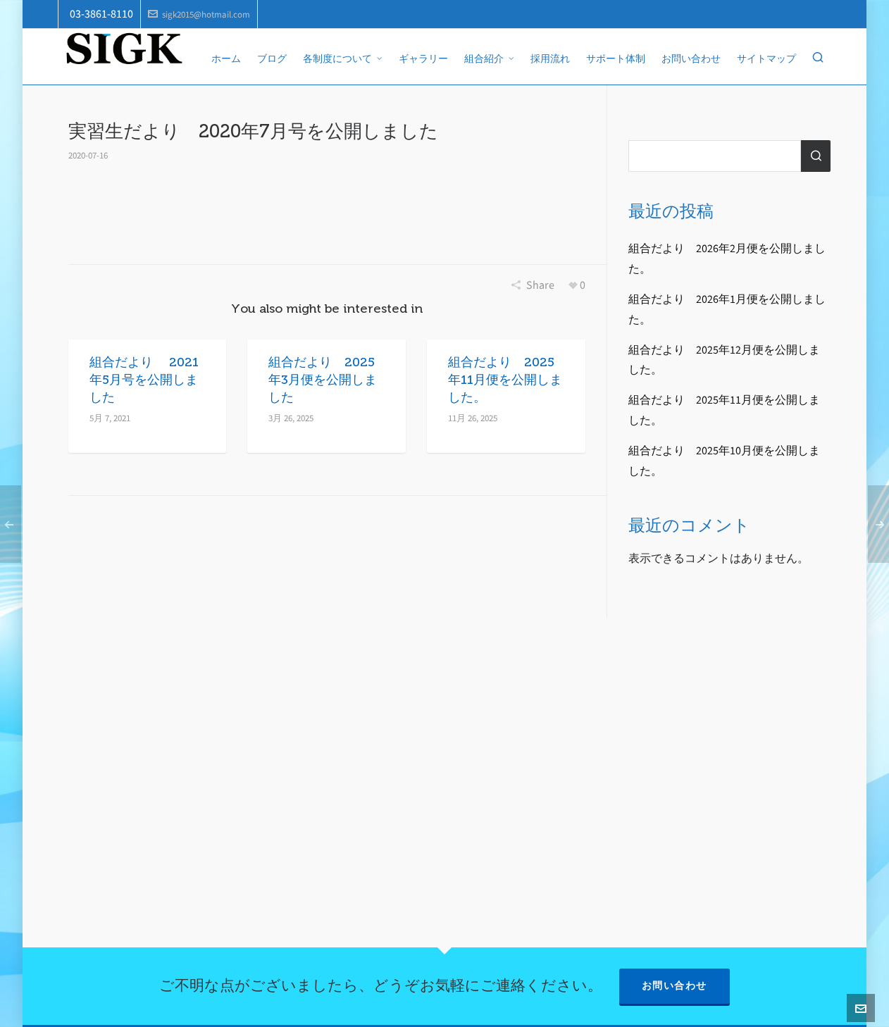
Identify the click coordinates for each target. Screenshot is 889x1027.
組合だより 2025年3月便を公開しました (322, 379)
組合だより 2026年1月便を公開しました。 (727, 309)
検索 (816, 156)
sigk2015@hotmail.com (199, 14)
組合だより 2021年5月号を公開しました (144, 379)
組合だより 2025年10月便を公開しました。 (724, 460)
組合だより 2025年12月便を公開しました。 (724, 360)
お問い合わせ (674, 985)
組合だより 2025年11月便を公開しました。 (505, 379)
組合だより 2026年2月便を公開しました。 (727, 258)
